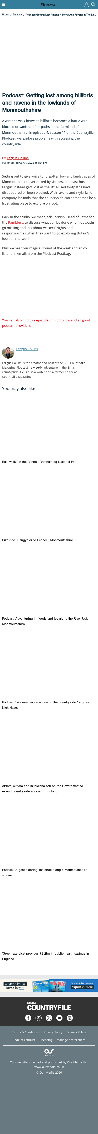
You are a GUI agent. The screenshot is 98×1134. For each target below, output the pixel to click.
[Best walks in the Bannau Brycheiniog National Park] (49, 425)
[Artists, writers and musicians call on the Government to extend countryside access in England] (49, 749)
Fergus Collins (27, 349)
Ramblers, (16, 222)
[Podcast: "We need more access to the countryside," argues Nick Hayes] (49, 665)
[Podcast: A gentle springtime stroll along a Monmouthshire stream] (49, 832)
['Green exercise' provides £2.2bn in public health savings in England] (49, 916)
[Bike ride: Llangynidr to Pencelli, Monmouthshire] (49, 503)
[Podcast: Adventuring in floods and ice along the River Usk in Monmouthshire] (49, 581)
